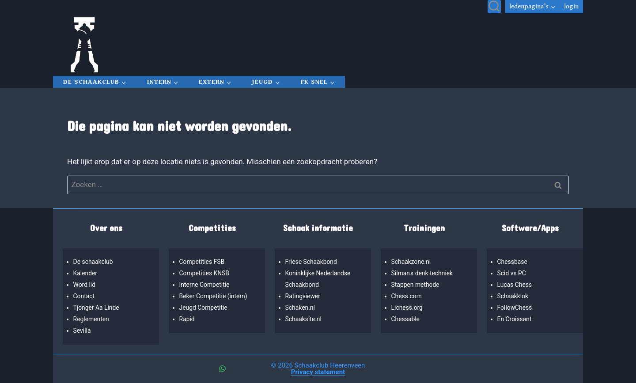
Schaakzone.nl (411, 262)
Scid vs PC (512, 273)
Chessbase (513, 262)
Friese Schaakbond (312, 262)
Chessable (406, 319)
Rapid (187, 319)
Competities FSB (202, 262)
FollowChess (515, 308)
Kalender (85, 273)
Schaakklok (513, 296)
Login (571, 7)
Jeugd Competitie (204, 308)
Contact (84, 296)
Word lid (84, 285)
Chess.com (407, 296)
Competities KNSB (205, 273)
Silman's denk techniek (423, 273)
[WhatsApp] (222, 368)
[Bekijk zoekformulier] (494, 6)
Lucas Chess (515, 285)
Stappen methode (416, 285)
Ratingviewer (303, 296)
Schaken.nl (300, 308)
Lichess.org (407, 308)
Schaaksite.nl (304, 319)
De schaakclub (93, 262)
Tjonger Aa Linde (97, 308)
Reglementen (91, 319)
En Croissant (515, 319)
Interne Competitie (205, 285)
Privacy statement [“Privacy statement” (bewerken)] (318, 372)
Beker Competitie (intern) (214, 296)
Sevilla (82, 330)
